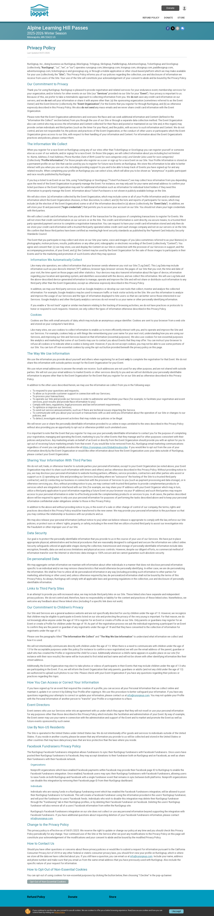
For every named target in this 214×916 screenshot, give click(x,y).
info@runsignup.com (138, 695)
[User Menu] (184, 8)
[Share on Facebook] (168, 28)
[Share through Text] (182, 28)
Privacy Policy (59, 912)
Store (181, 17)
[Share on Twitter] (173, 28)
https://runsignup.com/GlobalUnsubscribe (105, 447)
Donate (170, 8)
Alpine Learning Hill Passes (57, 28)
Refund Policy (151, 17)
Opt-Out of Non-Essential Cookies (48, 881)
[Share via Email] (178, 28)
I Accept (176, 911)
